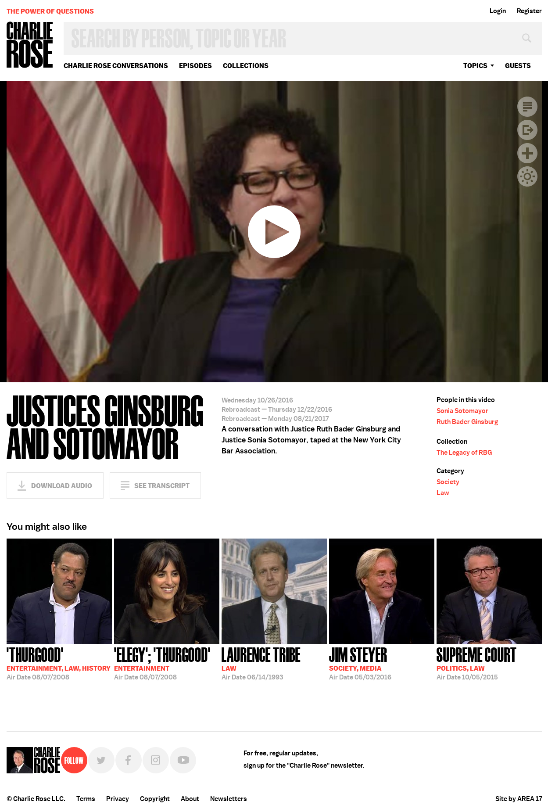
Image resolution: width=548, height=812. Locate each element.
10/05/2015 (477, 663)
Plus (527, 153)
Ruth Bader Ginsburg (467, 421)
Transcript (527, 107)
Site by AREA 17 (518, 798)
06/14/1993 (261, 663)
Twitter (101, 760)
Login (498, 11)
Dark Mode (527, 176)
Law (443, 493)
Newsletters (228, 798)
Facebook (128, 760)
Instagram (156, 760)
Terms (85, 798)
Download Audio (61, 485)
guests (518, 65)
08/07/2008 (59, 663)
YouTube (183, 760)
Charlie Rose (30, 45)
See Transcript (162, 485)
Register (529, 11)
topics (475, 65)
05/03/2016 (360, 663)
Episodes (195, 65)
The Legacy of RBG (464, 452)
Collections (246, 65)
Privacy (117, 798)
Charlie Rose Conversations (116, 65)
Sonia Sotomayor (462, 410)
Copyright (155, 798)
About (190, 798)
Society (448, 482)
